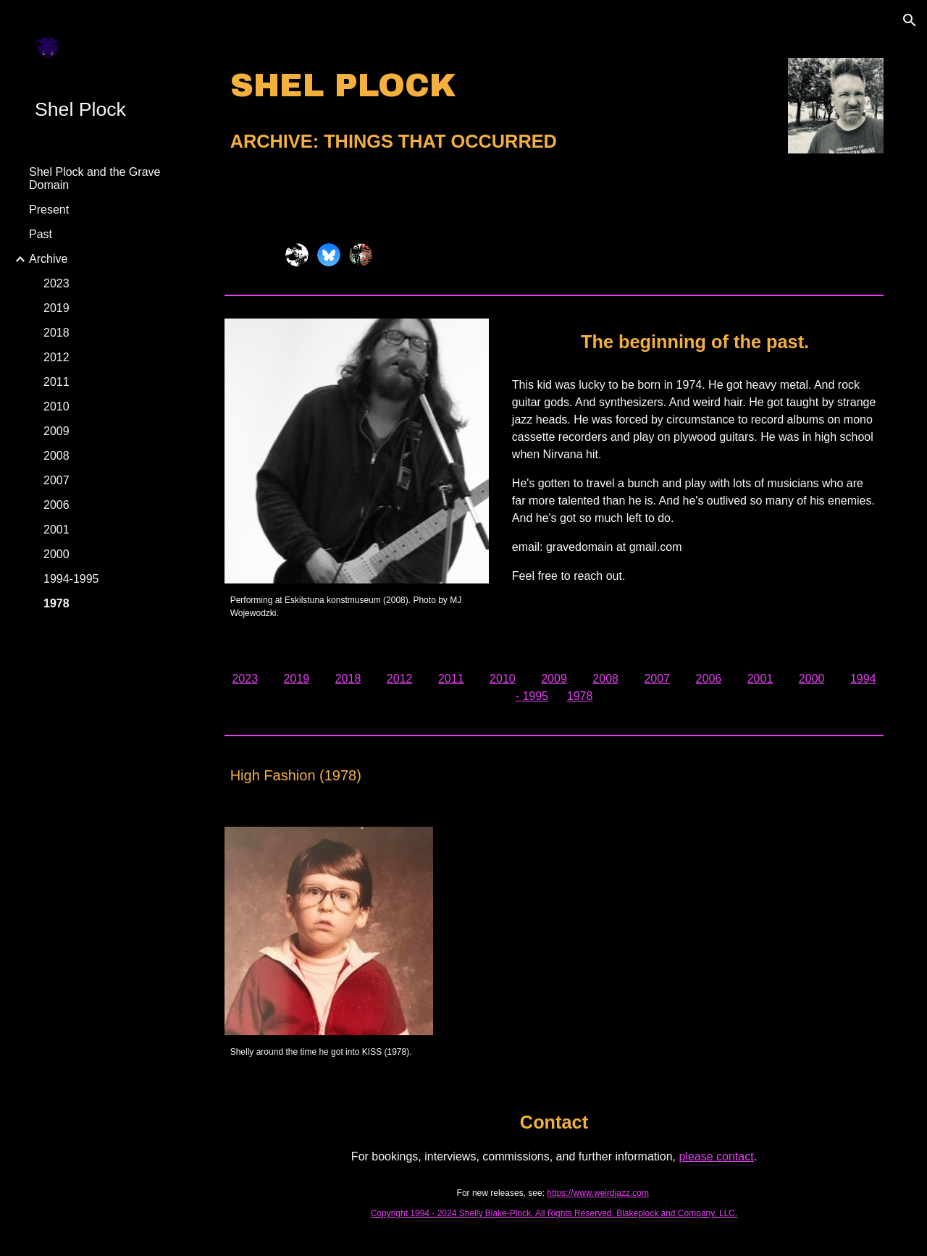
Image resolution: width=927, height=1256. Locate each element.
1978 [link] (56, 603)
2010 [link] (56, 406)
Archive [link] (48, 259)
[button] (909, 20)
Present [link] (49, 209)
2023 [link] (56, 283)
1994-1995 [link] (71, 579)
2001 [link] (56, 529)
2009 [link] (56, 431)
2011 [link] (56, 382)
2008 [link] (56, 456)
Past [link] (40, 234)
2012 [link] (56, 357)
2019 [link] (56, 308)
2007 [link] (56, 480)
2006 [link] (56, 505)
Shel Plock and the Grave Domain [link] (94, 178)
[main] (498, 111)
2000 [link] (56, 554)
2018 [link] (56, 332)
